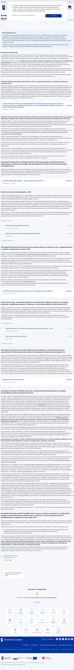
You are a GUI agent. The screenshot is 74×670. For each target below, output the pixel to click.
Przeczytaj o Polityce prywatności (23, 15)
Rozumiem (53, 15)
